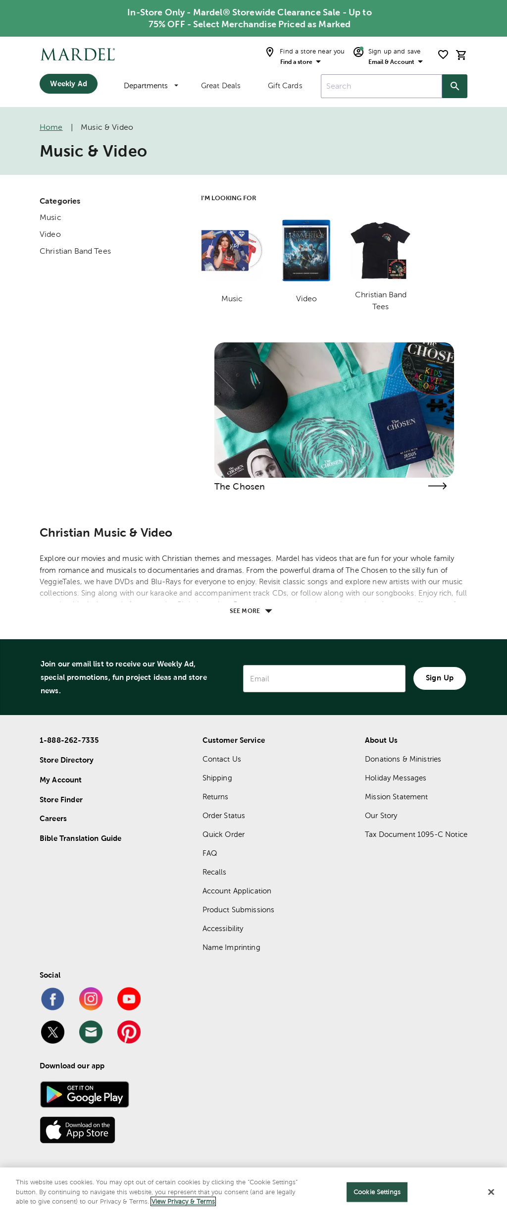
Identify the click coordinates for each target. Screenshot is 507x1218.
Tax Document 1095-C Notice (416, 834)
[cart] (461, 54)
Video (50, 234)
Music (50, 217)
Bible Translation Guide (80, 838)
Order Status (224, 815)
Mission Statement (396, 796)
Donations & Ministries (403, 759)
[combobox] (381, 86)
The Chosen (239, 486)
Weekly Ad (68, 83)
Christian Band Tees (75, 251)
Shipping (217, 778)
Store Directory (67, 760)
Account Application (237, 890)
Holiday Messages (395, 778)
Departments (151, 85)
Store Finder (61, 799)
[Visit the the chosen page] (437, 486)
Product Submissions (239, 909)
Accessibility (223, 928)
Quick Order (224, 834)
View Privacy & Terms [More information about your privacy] (183, 1201)
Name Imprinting (231, 947)
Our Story (381, 815)
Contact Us (222, 759)
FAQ (210, 853)
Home (51, 127)
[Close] (491, 1192)
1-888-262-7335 (69, 740)
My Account (61, 779)
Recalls (215, 872)
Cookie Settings (377, 1192)
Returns (216, 796)
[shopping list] (443, 54)
